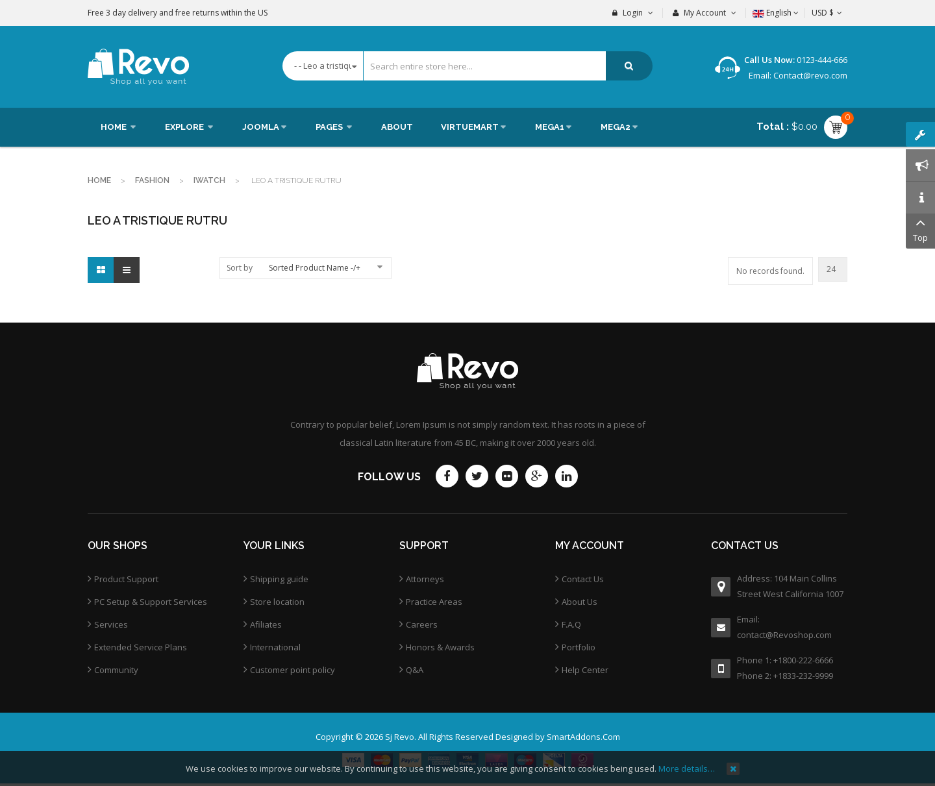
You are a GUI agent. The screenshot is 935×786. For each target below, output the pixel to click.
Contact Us (583, 579)
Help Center (585, 670)
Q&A (414, 670)
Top (920, 228)
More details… (686, 768)
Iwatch (209, 180)
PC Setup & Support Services (150, 602)
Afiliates (266, 624)
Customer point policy (292, 670)
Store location (277, 602)
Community (116, 670)
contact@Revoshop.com (784, 635)
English (776, 12)
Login (632, 12)
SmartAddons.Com (583, 737)
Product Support (126, 579)
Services (111, 624)
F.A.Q (571, 624)
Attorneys (425, 579)
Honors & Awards (440, 647)
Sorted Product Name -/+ (314, 267)
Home (99, 180)
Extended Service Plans (140, 647)
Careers (422, 624)
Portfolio (578, 647)
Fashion (152, 180)
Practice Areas (434, 602)
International (275, 647)
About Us (579, 602)
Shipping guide (279, 579)
